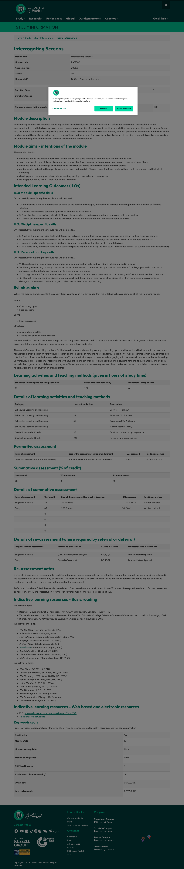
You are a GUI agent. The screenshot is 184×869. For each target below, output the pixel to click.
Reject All (103, 108)
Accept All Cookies (124, 108)
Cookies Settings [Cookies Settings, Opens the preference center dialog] (59, 108)
